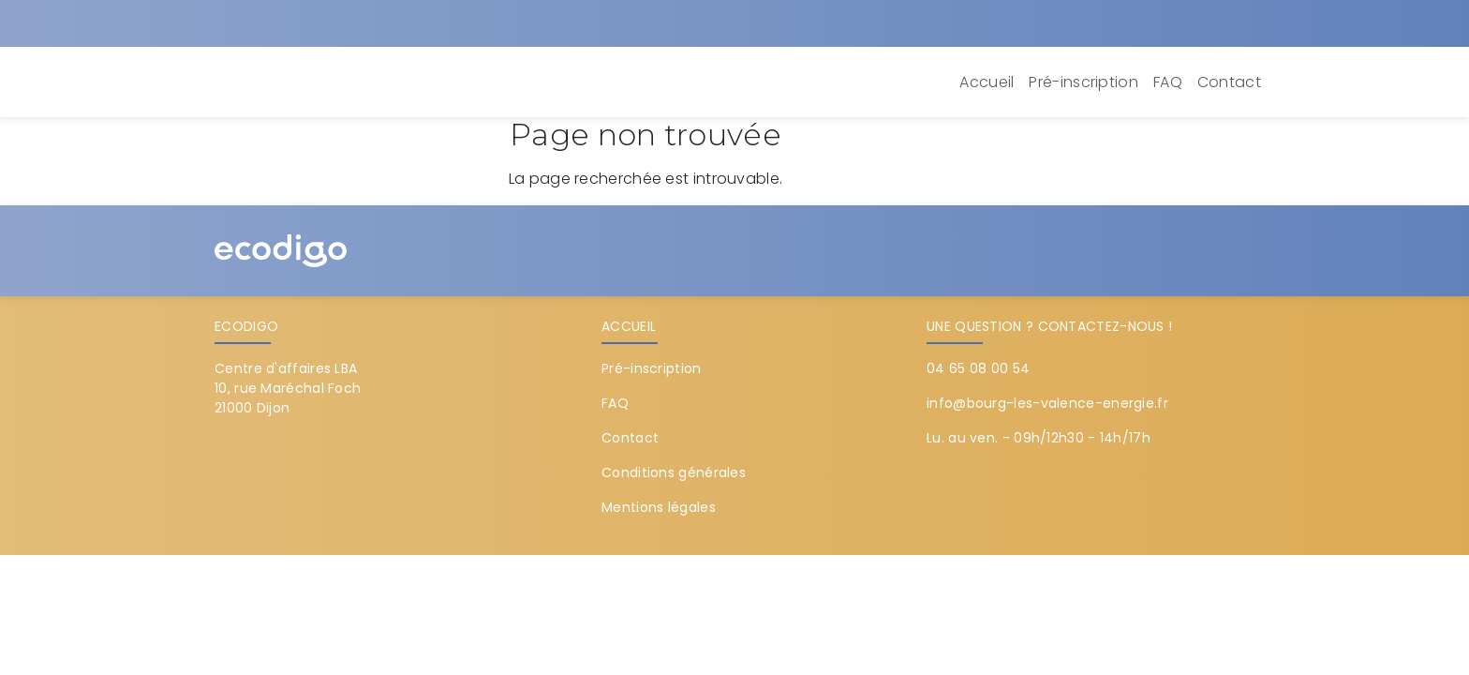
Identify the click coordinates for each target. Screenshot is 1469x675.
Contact (1229, 82)
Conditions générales (673, 472)
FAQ (1167, 82)
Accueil (986, 82)
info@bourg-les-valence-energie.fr (1047, 403)
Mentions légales (658, 507)
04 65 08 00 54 (978, 368)
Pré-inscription (1083, 82)
